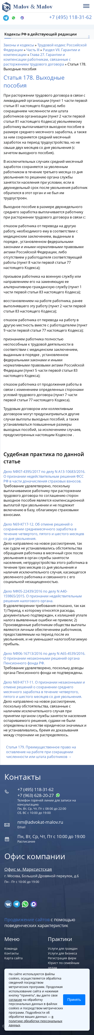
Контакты (11, 953)
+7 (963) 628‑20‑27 (38, 795)
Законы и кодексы (18, 45)
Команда (10, 948)
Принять (74, 999)
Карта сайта (13, 958)
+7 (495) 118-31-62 (70, 17)
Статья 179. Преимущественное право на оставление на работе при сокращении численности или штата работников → (41, 752)
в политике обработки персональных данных (35, 1021)
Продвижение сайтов (27, 919)
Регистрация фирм (62, 958)
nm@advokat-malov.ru (40, 822)
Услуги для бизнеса (62, 953)
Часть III (32, 49)
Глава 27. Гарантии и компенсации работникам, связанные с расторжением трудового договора (37, 59)
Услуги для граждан (62, 948)
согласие (15, 1000)
